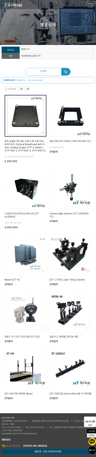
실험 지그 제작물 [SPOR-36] (64, 336)
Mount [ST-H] (12, 279)
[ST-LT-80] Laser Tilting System (67, 279)
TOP (92, 450)
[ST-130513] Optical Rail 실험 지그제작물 (71, 393)
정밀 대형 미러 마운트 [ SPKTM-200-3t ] (70, 141)
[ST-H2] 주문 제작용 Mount (18, 393)
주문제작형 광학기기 (31, 56)
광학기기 (25, 49)
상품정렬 (11, 89)
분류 (10, 56)
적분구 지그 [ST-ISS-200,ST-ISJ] (22, 336)
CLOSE (91, 431)
